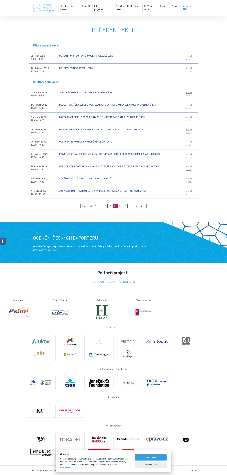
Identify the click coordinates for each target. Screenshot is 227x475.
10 (125, 206)
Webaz (193, 470)
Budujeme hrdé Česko (67, 8)
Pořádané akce (149, 8)
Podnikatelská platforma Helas (128, 8)
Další (142, 206)
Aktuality (164, 6)
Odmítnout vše (151, 465)
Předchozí (87, 206)
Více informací (66, 467)
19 (136, 206)
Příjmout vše (150, 457)
